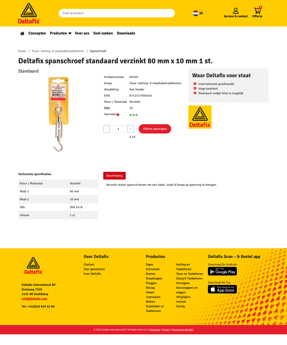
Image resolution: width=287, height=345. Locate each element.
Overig (180, 306)
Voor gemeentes (94, 269)
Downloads (126, 33)
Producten (58, 33)
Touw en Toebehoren (189, 274)
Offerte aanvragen (155, 129)
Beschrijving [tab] (114, 176)
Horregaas (183, 283)
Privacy (166, 329)
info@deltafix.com (34, 299)
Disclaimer (154, 329)
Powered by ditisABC (183, 329)
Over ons (82, 33)
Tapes (149, 264)
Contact (89, 264)
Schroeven (153, 269)
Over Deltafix (92, 274)
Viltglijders (183, 297)
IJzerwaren (153, 297)
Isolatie (181, 302)
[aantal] (118, 129)
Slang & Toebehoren (189, 278)
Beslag (150, 288)
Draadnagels (154, 278)
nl (198, 13)
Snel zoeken (103, 33)
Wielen (150, 302)
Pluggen (151, 283)
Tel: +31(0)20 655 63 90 (38, 306)
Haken (150, 292)
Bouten (150, 274)
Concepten (37, 33)
